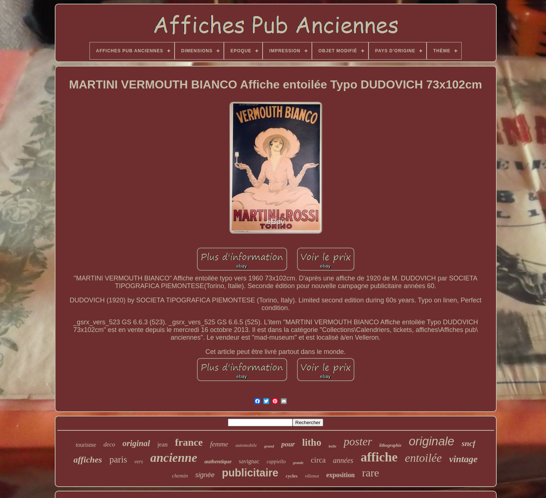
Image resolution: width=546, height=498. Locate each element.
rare (370, 473)
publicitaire (250, 473)
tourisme (86, 445)
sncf (469, 443)
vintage (463, 459)
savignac (249, 461)
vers (138, 461)
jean (162, 444)
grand (269, 446)
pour (288, 444)
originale (431, 441)
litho (311, 442)
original (136, 443)
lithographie (390, 445)
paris (118, 459)
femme (219, 444)
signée (204, 475)
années (343, 460)
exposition (340, 475)
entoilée (423, 457)
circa (318, 460)
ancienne (173, 457)
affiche (378, 457)
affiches (87, 459)
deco (109, 444)
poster (358, 441)
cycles (291, 476)
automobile (246, 445)
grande (298, 463)
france (189, 442)
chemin (180, 476)
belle (332, 446)
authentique (218, 461)
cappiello (276, 461)
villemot (312, 476)
